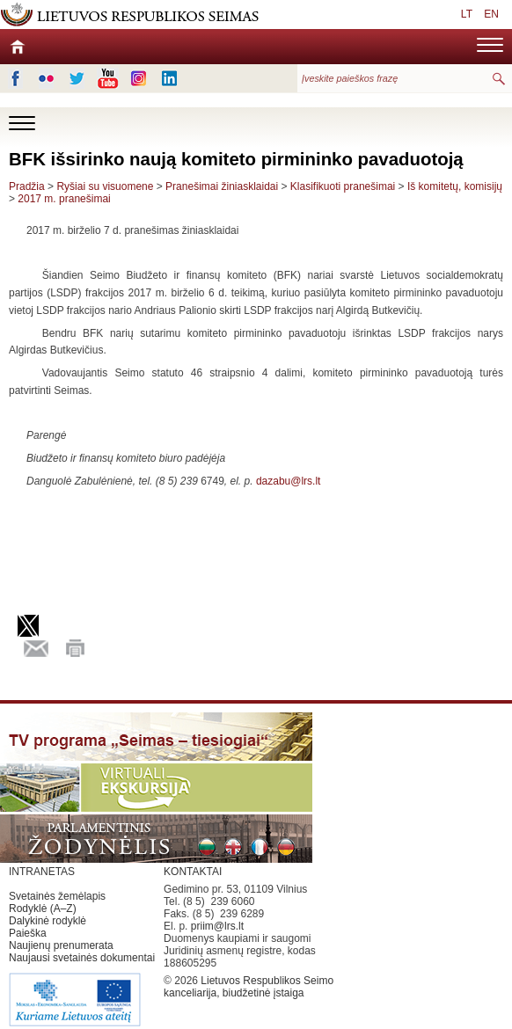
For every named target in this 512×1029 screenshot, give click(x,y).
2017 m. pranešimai (64, 199)
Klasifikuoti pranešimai (342, 186)
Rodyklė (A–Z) (43, 908)
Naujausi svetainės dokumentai (82, 958)
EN (491, 14)
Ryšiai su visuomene (104, 186)
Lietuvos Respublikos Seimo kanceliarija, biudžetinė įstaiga (248, 986)
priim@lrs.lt (217, 926)
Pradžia (27, 186)
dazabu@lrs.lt (288, 481)
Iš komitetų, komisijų (454, 186)
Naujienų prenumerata (61, 945)
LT (466, 14)
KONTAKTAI (193, 871)
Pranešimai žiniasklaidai (221, 186)
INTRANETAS (42, 871)
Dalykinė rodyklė (47, 921)
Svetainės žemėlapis (57, 896)
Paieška (28, 933)
